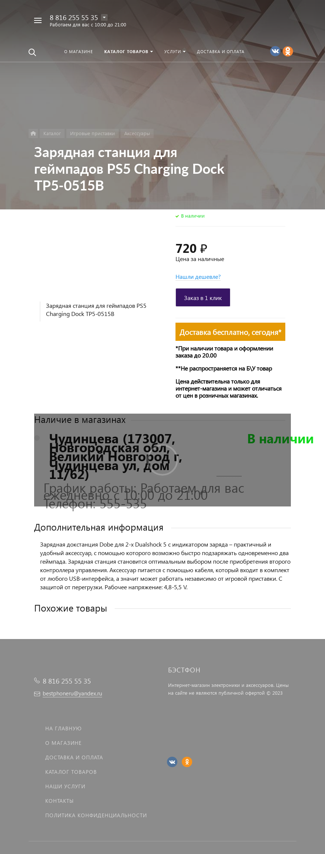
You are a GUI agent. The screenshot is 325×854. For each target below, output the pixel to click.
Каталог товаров (71, 771)
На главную (63, 728)
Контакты (59, 800)
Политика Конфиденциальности (96, 815)
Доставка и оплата (74, 757)
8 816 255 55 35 (74, 17)
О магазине (63, 742)
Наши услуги (65, 786)
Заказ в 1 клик (203, 297)
